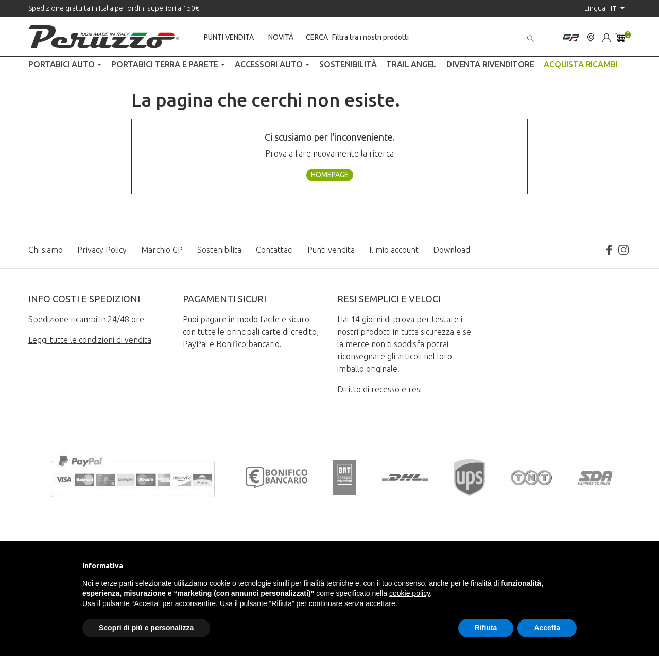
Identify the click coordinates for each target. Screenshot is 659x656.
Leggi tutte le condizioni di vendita (89, 339)
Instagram (623, 250)
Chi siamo (45, 249)
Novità (280, 37)
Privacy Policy (102, 249)
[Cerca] (430, 37)
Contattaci (274, 249)
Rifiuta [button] (486, 628)
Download (451, 249)
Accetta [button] (547, 628)
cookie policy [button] (409, 593)
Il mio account (394, 249)
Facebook (609, 250)
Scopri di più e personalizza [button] (146, 628)
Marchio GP (162, 249)
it (614, 9)
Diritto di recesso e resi (379, 389)
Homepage (330, 174)
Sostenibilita (219, 249)
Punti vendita (229, 37)
